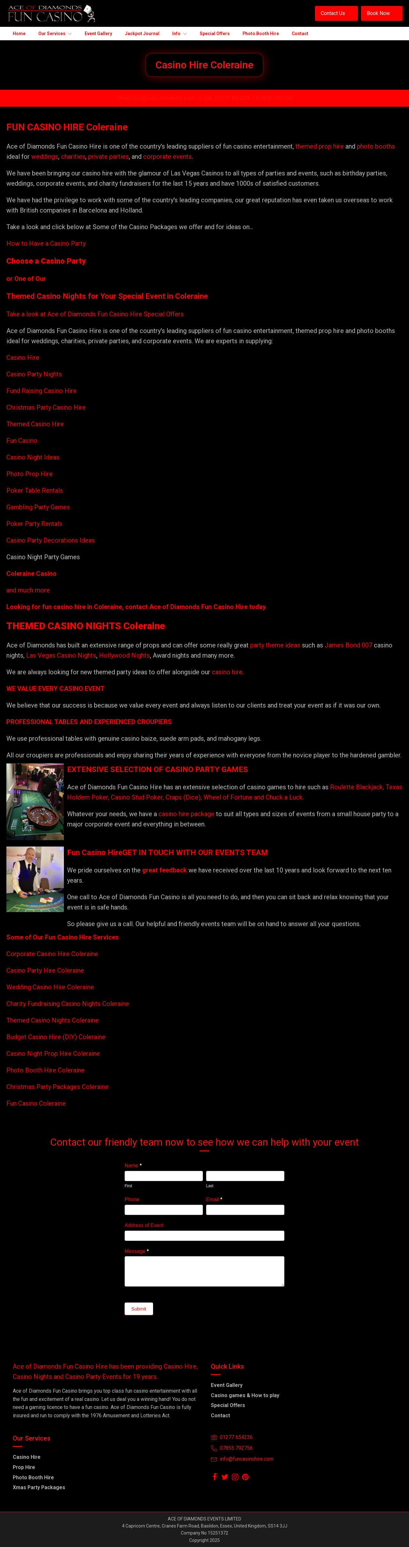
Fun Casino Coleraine (36, 1103)
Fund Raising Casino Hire (41, 391)
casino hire (227, 672)
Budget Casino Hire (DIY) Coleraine (55, 1037)
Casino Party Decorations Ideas (50, 540)
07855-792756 (274, 98)
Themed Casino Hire (35, 424)
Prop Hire (24, 1467)
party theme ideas (276, 645)
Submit (138, 1308)
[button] (336, 13)
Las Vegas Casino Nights (61, 655)
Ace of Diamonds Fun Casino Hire (198, 607)
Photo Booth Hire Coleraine (45, 1070)
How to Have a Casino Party (46, 243)
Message (137, 1251)
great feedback (164, 870)
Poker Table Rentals (34, 490)
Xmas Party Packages (39, 1487)
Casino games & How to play (245, 1395)
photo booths (376, 146)
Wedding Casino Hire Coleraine (50, 987)
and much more (28, 590)
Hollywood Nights (123, 655)
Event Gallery (227, 1385)
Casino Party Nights (34, 374)
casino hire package (186, 814)
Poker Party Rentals (34, 524)
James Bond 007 (349, 645)
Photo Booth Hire (33, 1477)
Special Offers (228, 1405)
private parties (108, 156)
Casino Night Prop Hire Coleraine (53, 1053)
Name (133, 1165)
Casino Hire (22, 357)
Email (214, 1199)
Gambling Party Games (38, 507)
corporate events (167, 156)
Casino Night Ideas (32, 457)
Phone (132, 1199)
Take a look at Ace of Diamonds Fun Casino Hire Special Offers (95, 314)
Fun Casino (21, 441)
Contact (220, 1415)
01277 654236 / (235, 98)
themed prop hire (320, 146)
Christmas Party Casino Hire (46, 407)
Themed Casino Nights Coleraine (52, 1020)
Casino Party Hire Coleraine (45, 970)
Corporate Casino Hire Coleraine (52, 954)
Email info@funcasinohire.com (156, 98)
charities (73, 156)
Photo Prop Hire (29, 474)
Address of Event (144, 1225)
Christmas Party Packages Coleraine (57, 1087)
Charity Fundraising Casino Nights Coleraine (67, 1004)
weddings (44, 156)
